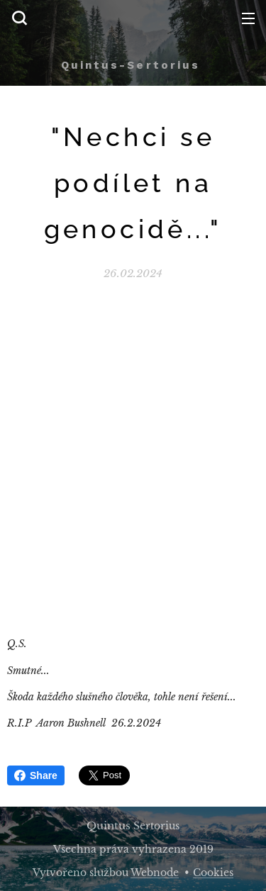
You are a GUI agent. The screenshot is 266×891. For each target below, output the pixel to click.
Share (35, 775)
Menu (248, 18)
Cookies (213, 872)
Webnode (155, 872)
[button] (19, 17)
